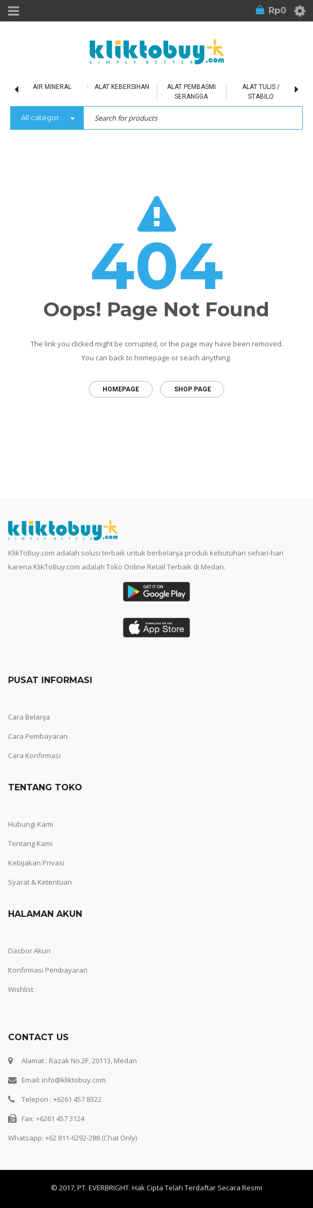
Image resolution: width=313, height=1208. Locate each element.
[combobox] (46, 118)
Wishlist (20, 985)
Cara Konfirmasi (34, 752)
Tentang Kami (30, 839)
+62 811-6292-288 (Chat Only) (91, 1134)
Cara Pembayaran (38, 732)
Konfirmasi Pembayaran (48, 966)
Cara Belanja (29, 713)
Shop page (192, 389)
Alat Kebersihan (121, 87)
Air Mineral (52, 87)
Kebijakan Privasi (36, 859)
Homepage (121, 389)
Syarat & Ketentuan (40, 878)
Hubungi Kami (30, 820)
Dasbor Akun (29, 947)
